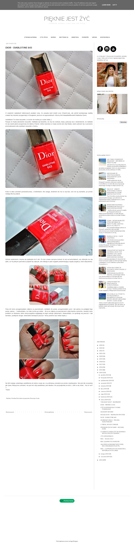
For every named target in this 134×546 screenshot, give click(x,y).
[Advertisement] (112, 138)
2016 (101, 367)
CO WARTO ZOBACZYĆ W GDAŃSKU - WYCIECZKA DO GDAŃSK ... (113, 432)
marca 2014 (104, 399)
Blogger (75, 541)
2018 (101, 361)
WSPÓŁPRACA (105, 37)
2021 (101, 353)
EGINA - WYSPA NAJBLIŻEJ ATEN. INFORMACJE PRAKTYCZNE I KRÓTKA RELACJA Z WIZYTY (116, 223)
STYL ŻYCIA (44, 37)
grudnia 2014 (105, 375)
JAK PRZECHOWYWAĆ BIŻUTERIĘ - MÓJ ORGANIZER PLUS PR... (112, 445)
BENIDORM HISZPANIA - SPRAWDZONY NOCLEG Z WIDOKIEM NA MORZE (115, 206)
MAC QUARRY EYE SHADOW (109, 441)
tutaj (38, 113)
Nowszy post (10, 412)
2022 (101, 351)
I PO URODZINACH (106, 436)
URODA (94, 37)
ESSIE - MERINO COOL (107, 405)
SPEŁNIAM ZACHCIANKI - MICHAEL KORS (112, 428)
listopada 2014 (105, 377)
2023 (101, 348)
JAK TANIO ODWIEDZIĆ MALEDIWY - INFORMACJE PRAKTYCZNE (115, 161)
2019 (101, 359)
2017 (101, 364)
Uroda (37, 398)
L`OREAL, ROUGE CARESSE (109, 424)
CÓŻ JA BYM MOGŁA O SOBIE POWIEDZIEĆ (110, 408)
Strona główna (49, 412)
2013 (101, 460)
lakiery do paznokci (24, 398)
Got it (114, 5)
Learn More (106, 5)
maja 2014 (104, 394)
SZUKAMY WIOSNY (106, 412)
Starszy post (88, 412)
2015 (101, 370)
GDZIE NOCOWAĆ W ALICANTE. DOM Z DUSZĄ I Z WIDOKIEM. (116, 269)
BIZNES (53, 37)
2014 (101, 372)
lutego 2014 (105, 454)
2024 (101, 345)
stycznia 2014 (105, 456)
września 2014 (105, 383)
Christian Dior (15, 398)
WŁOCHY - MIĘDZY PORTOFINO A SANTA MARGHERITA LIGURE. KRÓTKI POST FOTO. (114, 191)
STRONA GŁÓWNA (30, 37)
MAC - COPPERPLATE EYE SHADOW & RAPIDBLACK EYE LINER (113, 449)
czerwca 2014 (105, 391)
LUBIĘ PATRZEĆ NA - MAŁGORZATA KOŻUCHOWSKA (114, 283)
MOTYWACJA (63, 37)
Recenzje (32, 398)
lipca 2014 (104, 388)
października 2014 (106, 380)
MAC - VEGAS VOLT (107, 439)
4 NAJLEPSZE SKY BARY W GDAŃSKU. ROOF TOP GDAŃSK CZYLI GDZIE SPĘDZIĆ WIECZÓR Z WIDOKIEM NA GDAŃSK (115, 253)
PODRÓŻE (85, 37)
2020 (101, 356)
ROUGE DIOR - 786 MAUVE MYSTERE (112, 414)
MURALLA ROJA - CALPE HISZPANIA (115, 237)
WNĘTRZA (75, 37)
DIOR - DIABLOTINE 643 (108, 417)
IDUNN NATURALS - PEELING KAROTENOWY (110, 421)
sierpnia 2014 (105, 386)
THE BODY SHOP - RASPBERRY (110, 402)
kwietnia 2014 (105, 397)
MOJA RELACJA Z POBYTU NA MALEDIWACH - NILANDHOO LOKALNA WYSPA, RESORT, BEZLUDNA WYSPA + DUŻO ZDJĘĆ (116, 297)
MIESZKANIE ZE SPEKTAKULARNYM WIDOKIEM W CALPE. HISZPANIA (114, 175)
